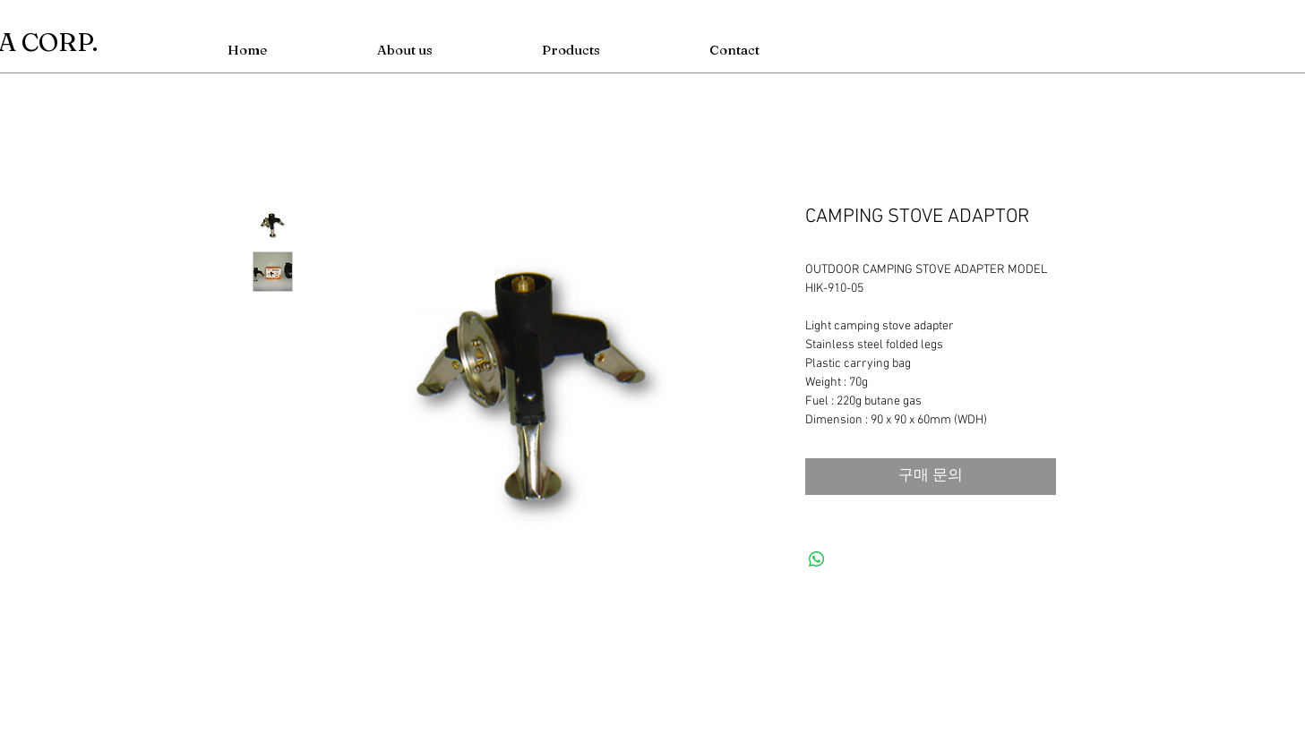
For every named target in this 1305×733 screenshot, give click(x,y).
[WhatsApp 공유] (817, 559)
